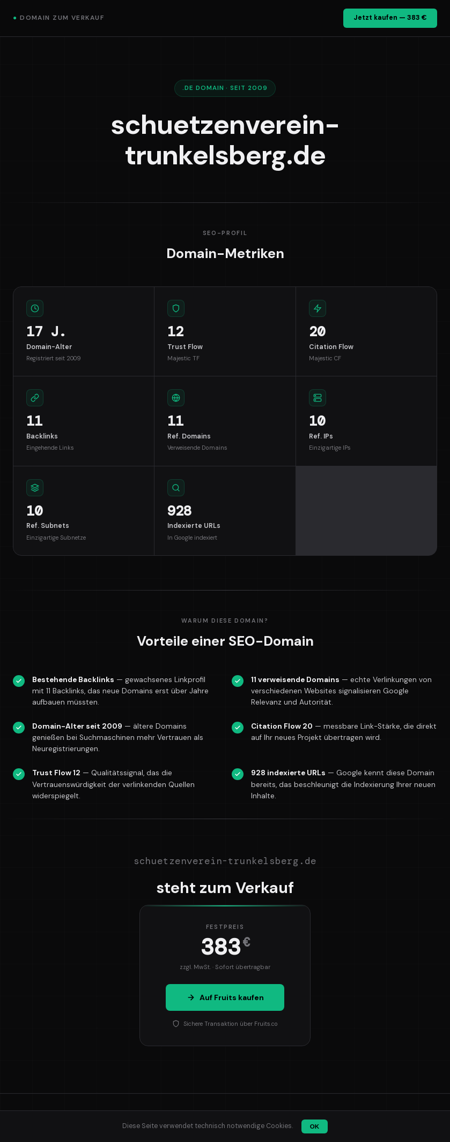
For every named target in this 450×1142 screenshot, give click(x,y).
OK (314, 1126)
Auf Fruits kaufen (225, 997)
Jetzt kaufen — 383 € (390, 17)
